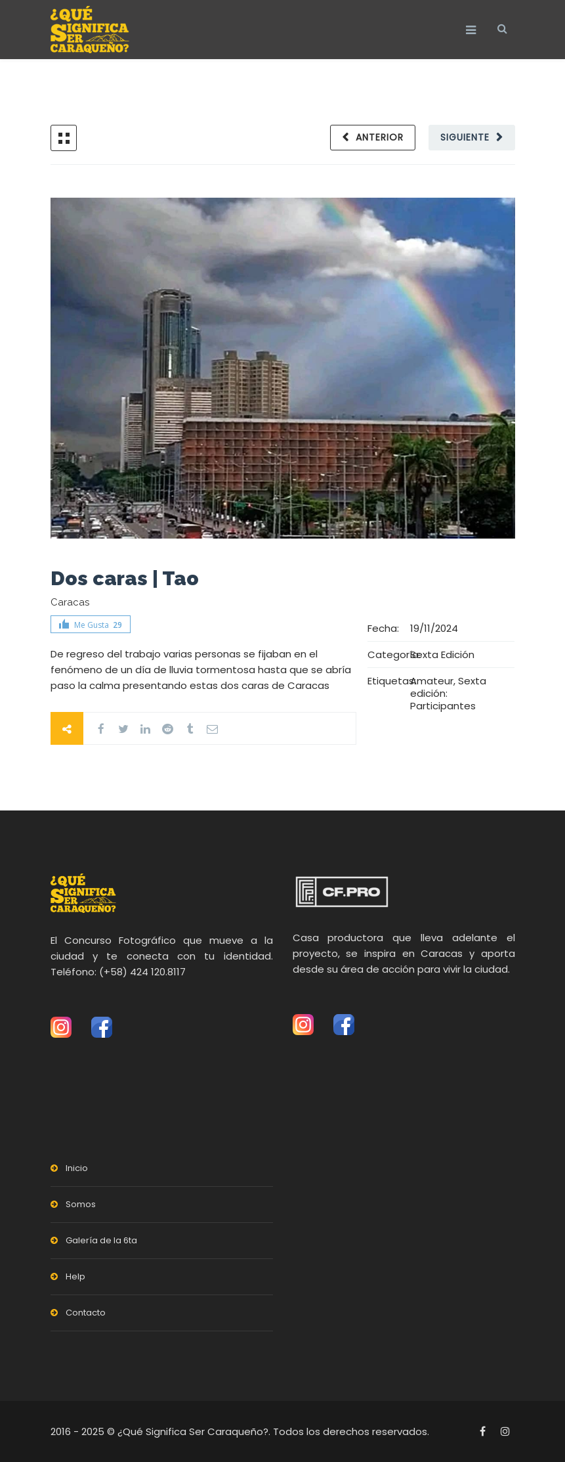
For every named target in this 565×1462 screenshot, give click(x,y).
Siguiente (465, 137)
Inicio (77, 1168)
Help (75, 1276)
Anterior (380, 137)
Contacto (86, 1312)
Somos (81, 1204)
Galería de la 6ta (101, 1240)
